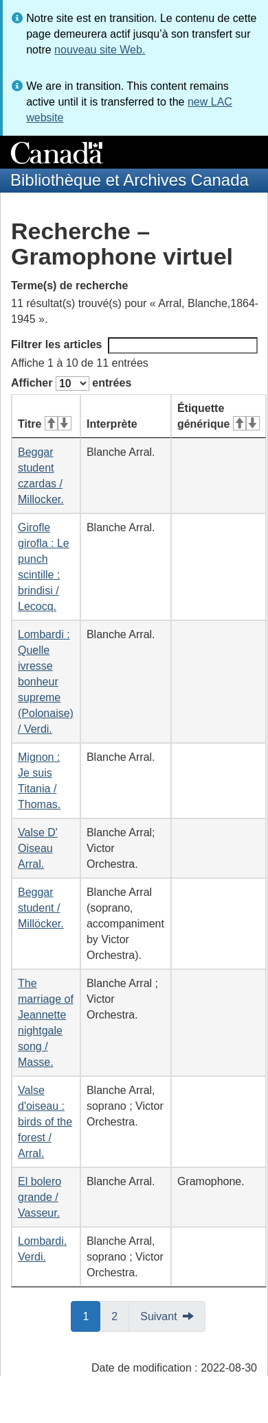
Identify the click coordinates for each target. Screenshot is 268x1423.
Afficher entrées (71, 383)
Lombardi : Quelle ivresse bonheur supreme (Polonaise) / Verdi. (46, 682)
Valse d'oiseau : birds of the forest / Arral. (45, 1121)
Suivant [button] (158, 1316)
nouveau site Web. (99, 50)
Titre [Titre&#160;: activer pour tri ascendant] (44, 424)
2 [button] (120, 1315)
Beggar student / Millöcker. (41, 907)
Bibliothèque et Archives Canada (129, 180)
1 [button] (91, 1315)
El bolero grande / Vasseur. (39, 1197)
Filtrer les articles (134, 345)
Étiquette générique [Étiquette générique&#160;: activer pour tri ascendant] (218, 416)
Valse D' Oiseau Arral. (38, 848)
